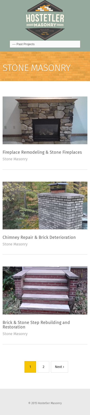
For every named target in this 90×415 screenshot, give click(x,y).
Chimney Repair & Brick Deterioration (39, 237)
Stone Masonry (15, 159)
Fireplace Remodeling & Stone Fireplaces (42, 152)
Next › (59, 367)
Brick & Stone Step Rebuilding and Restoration (36, 325)
